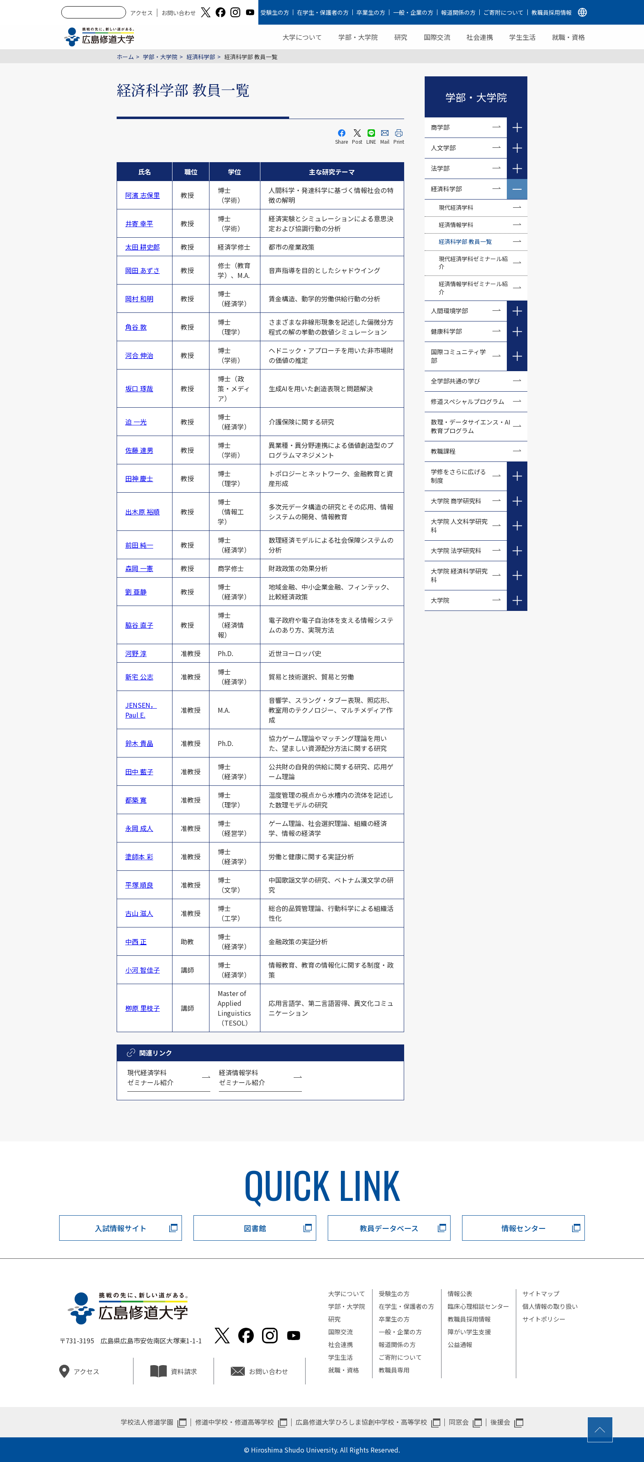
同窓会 (459, 1422)
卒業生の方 (370, 12)
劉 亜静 (136, 592)
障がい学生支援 (469, 1331)
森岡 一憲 (139, 568)
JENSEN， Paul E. (141, 710)
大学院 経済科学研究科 (459, 575)
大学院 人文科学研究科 (459, 525)
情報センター (523, 1228)
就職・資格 (568, 37)
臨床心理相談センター (478, 1306)
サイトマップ (540, 1293)
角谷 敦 (136, 327)
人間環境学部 (449, 310)
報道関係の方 (458, 12)
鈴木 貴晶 (139, 743)
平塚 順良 (139, 885)
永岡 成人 (139, 828)
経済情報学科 (456, 224)
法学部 (440, 168)
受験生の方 (274, 12)
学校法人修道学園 (147, 1422)
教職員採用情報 (551, 12)
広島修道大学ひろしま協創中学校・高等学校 (361, 1422)
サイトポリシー (544, 1319)
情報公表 (460, 1293)
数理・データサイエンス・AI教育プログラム (471, 426)
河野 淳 (136, 653)
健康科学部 (446, 331)
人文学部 (443, 147)
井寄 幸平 (139, 223)
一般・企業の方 (413, 12)
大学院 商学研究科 (456, 500)
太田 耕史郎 (142, 247)
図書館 (255, 1228)
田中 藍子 (139, 771)
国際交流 (437, 37)
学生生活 (522, 37)
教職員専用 (394, 1370)
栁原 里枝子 (142, 1008)
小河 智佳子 (142, 970)
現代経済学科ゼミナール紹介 (473, 263)
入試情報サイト (121, 1228)
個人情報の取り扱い (550, 1306)
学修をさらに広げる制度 (458, 475)
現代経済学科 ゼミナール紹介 (150, 1077)
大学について (302, 37)
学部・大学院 (358, 37)
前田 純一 (139, 545)
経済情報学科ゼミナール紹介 (473, 288)
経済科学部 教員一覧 (465, 241)
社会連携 (480, 37)
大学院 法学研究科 (456, 550)
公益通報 (460, 1344)
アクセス (141, 13)
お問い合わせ (178, 13)
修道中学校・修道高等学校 (234, 1422)
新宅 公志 (139, 677)
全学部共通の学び (455, 380)
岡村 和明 (139, 298)
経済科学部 (200, 57)
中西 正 (136, 941)
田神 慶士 (139, 478)
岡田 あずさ (142, 270)
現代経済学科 (456, 207)
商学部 (440, 127)
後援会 (500, 1422)
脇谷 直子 (139, 625)
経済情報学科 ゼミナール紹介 (242, 1077)
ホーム (125, 57)
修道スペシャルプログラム (467, 401)
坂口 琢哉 (139, 388)
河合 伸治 (139, 355)
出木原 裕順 (142, 511)
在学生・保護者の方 (323, 12)
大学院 (440, 600)
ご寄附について (503, 12)
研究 (400, 37)
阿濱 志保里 (142, 195)
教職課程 (443, 451)
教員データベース (389, 1228)
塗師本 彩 (139, 856)
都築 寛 (136, 800)
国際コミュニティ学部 (458, 356)
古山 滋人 (139, 913)
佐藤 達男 (139, 450)
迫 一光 (136, 422)
